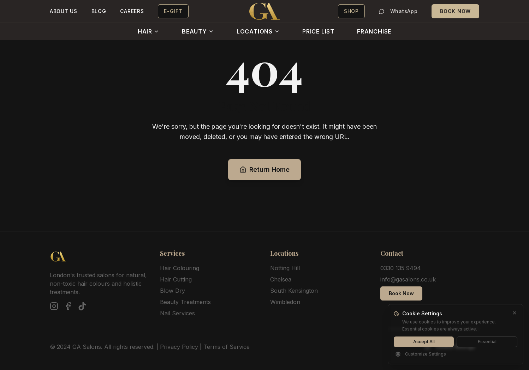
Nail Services (177, 313)
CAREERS (132, 11)
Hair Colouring (179, 268)
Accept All (424, 341)
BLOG (98, 11)
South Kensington (294, 290)
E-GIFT (173, 11)
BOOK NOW (455, 11)
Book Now (401, 293)
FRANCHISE (374, 31)
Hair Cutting (176, 279)
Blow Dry (172, 290)
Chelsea (280, 279)
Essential (487, 341)
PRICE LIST (318, 31)
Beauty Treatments (185, 301)
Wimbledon (285, 301)
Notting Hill (285, 268)
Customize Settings (420, 354)
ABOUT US (63, 11)
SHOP (351, 11)
